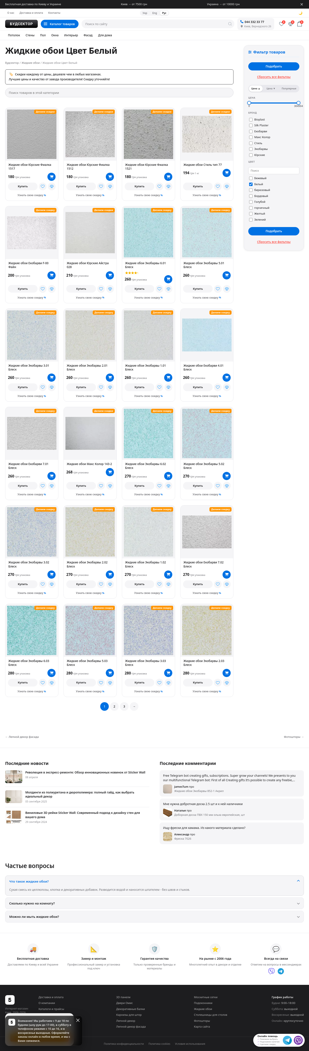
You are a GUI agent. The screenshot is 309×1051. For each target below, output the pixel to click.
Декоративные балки (130, 1009)
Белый (256, 184)
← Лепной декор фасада (22, 737)
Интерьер (71, 35)
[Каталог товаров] (60, 24)
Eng (154, 13)
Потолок (14, 35)
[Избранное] (281, 24)
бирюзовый (259, 190)
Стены (30, 35)
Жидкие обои (203, 1009)
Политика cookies (159, 1044)
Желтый (257, 213)
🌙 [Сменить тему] (300, 13)
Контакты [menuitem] (54, 13)
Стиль (255, 143)
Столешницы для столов (210, 1015)
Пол (43, 35)
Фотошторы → (294, 737)
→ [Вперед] (134, 706)
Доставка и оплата (51, 997)
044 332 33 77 (252, 22)
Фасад (87, 35)
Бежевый (258, 178)
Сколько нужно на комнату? (32, 903)
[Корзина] (299, 24)
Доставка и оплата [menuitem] (31, 13)
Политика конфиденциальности (124, 1044)
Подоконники (203, 1003)
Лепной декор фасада (131, 1026)
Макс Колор (259, 137)
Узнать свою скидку (30, 195)
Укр (145, 13)
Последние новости (26, 763)
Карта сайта (202, 1026)
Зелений (257, 219)
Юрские (257, 155)
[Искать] (230, 23)
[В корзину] (51, 177)
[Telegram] (281, 971)
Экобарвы (258, 149)
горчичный (259, 208)
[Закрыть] (302, 4)
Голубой (257, 202)
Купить (23, 186)
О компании (46, 1003)
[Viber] (271, 971)
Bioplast (257, 119)
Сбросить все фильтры (274, 77)
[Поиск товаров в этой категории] (119, 92)
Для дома (105, 35)
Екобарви (258, 131)
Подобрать (274, 66)
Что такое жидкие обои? (29, 881)
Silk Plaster (258, 125)
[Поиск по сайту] (158, 24)
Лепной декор (125, 1021)
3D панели (123, 997)
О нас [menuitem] (10, 13)
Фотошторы (202, 1021)
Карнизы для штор (129, 1015)
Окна (55, 35)
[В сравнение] (52, 186)
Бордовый (258, 196)
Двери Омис (124, 1003)
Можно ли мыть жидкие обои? (34, 916)
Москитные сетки (206, 997)
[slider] (249, 103)
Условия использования (190, 1044)
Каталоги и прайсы (51, 1009)
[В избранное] (43, 186)
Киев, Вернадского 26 (255, 26)
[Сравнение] (290, 24)
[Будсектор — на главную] (21, 24)
